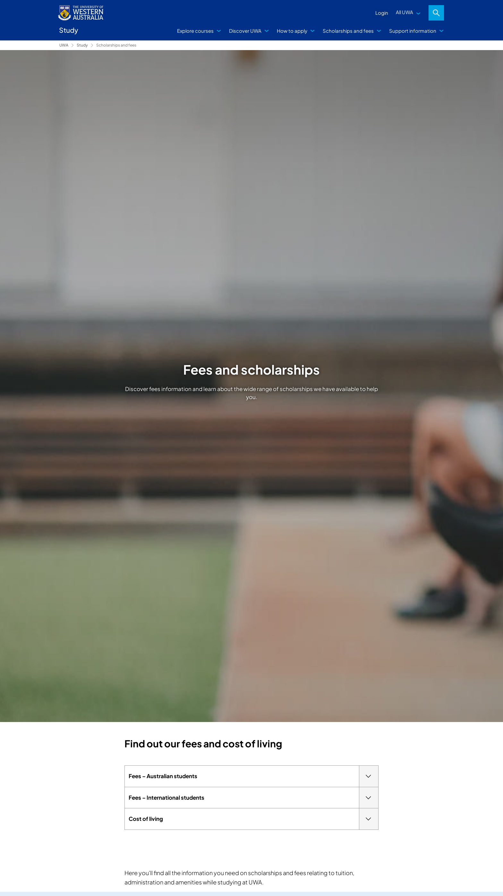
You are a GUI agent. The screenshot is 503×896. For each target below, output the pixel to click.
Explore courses (195, 31)
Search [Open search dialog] (436, 13)
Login (381, 13)
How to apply (292, 31)
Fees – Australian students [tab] (253, 776)
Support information (412, 31)
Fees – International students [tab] (253, 797)
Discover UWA (245, 31)
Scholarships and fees (348, 31)
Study (82, 45)
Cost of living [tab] (253, 819)
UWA (63, 45)
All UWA (404, 12)
